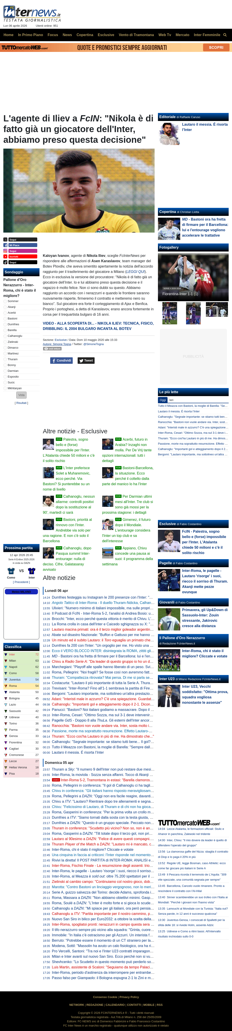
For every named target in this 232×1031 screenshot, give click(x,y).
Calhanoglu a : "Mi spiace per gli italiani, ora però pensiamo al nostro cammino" (119, 908)
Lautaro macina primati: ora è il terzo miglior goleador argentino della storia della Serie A (121, 629)
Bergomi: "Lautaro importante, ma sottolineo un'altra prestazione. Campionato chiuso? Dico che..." (129, 694)
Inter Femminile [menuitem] (207, 35)
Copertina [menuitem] (85, 35)
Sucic (11, 382)
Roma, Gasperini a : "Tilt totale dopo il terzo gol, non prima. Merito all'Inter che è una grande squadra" (137, 833)
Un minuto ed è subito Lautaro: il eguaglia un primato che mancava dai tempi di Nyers (123, 640)
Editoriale (167, 117)
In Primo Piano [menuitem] (30, 35)
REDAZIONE (95, 1004)
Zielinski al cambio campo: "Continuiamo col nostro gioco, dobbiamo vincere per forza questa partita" (131, 882)
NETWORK (76, 1004)
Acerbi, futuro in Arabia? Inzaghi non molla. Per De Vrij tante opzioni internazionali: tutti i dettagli (127, 450)
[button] (21, 395)
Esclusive (61, 340)
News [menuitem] (67, 35)
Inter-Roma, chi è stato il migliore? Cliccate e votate (92, 849)
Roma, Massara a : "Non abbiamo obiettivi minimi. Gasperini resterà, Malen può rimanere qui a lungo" (137, 898)
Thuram (13, 359)
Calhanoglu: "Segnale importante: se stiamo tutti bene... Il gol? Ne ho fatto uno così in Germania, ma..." (133, 742)
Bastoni (12, 318)
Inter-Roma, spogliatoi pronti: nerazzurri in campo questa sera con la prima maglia (117, 924)
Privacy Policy (129, 997)
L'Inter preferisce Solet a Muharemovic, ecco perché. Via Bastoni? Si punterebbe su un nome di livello (66, 478)
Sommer (13, 301)
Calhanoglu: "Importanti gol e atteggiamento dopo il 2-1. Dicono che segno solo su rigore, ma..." (127, 704)
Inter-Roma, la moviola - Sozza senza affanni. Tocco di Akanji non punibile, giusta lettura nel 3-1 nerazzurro (136, 775)
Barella (12, 330)
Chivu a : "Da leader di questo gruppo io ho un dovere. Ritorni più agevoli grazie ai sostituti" (135, 661)
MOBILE (148, 1004)
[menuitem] (224, 35)
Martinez (13, 353)
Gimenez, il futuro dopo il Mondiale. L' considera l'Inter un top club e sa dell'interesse (126, 530)
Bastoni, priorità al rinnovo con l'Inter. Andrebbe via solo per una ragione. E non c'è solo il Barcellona (67, 530)
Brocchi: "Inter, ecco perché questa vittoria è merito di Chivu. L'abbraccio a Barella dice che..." (126, 619)
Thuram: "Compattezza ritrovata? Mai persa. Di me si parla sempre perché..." (113, 677)
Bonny (12, 365)
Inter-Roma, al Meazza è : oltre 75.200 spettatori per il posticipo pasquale (116, 876)
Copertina (167, 212)
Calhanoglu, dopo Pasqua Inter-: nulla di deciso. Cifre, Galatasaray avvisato (67, 558)
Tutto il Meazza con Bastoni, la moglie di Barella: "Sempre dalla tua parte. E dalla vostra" (122, 747)
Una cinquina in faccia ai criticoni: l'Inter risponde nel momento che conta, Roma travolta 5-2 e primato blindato (139, 855)
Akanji (12, 307)
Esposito (13, 376)
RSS (160, 1004)
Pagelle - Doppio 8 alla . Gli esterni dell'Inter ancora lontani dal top (113, 720)
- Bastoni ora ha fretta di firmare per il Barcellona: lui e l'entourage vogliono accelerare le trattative (132, 656)
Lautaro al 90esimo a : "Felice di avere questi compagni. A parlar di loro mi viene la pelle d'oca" (131, 839)
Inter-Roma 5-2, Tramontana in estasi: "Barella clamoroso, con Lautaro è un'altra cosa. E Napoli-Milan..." (139, 780)
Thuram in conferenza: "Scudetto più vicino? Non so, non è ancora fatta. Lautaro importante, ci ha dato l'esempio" (141, 828)
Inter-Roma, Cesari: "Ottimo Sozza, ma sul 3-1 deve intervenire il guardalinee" (113, 715)
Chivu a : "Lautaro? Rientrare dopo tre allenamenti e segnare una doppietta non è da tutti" (125, 801)
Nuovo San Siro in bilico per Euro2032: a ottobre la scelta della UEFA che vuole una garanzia (125, 919)
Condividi (61, 361)
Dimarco (13, 347)
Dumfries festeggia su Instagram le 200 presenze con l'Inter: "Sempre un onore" (115, 597)
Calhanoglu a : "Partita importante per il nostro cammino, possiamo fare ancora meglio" (123, 914)
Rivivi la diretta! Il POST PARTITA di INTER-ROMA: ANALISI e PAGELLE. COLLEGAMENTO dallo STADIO (137, 860)
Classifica (13, 647)
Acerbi (12, 312)
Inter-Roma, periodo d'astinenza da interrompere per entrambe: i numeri (109, 972)
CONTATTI (134, 1004)
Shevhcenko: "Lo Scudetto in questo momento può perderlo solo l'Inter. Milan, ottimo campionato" (129, 962)
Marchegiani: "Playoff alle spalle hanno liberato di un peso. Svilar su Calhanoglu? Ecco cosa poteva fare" (135, 667)
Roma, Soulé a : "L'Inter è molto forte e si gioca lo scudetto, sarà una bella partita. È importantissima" (137, 903)
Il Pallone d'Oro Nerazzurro (182, 638)
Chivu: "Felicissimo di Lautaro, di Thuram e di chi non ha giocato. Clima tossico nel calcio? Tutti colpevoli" (135, 807)
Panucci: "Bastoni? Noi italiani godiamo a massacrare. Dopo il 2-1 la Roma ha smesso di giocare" (129, 710)
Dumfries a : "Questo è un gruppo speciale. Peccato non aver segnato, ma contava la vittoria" (130, 823)
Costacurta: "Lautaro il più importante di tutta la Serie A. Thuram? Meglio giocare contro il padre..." (129, 683)
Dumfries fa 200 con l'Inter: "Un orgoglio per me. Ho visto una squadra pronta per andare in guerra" (130, 645)
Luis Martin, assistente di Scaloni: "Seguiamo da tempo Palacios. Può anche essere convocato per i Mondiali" (138, 967)
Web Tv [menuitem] (164, 35)
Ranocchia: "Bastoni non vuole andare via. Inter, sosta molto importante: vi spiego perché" (123, 726)
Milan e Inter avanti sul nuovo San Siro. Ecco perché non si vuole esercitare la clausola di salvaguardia (133, 956)
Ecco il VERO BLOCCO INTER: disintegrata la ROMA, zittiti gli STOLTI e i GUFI (115, 651)
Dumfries (13, 324)
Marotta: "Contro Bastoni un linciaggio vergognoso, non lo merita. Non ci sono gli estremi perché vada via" (136, 887)
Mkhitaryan (15, 388)
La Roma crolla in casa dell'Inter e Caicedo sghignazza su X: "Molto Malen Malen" (117, 624)
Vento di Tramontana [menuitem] (136, 35)
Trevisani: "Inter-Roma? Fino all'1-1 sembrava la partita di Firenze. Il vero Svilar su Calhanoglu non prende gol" (139, 688)
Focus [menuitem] (53, 35)
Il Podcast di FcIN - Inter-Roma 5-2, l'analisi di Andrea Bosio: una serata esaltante (116, 613)
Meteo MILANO (21, 591)
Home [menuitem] (8, 35)
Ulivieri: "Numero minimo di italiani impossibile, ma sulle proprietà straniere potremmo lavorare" (127, 608)
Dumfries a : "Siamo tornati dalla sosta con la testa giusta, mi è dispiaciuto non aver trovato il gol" (131, 817)
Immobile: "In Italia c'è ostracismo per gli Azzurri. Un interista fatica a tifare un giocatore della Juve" (130, 935)
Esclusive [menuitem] (106, 35)
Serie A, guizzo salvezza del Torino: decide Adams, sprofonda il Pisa (106, 892)
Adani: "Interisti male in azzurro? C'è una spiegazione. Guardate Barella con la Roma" (120, 699)
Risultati (21, 403)
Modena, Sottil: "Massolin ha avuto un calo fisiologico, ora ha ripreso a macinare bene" (120, 946)
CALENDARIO (115, 1004)
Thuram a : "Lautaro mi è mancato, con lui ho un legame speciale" (124, 844)
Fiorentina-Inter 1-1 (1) (180, 294)
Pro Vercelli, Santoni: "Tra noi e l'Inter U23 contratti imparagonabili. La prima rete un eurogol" (125, 951)
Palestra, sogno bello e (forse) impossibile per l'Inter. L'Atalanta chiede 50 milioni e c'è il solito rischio (69, 450)
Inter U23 (166, 679)
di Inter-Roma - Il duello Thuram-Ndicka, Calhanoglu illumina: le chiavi (119, 603)
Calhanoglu (15, 336)
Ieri (171, 400)
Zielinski (13, 342)
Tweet (86, 361)
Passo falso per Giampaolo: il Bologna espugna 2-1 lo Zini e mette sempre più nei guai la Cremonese (132, 978)
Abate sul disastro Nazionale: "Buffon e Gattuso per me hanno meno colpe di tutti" (116, 635)
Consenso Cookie (105, 997)
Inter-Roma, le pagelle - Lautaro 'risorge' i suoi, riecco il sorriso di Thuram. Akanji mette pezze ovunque (133, 871)
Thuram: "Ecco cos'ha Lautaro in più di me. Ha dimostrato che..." (103, 736)
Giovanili (166, 602)
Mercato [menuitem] (182, 35)
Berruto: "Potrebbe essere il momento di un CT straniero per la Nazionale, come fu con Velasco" (128, 940)
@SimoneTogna (93, 344)
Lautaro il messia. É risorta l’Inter (78, 752)
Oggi (163, 400)
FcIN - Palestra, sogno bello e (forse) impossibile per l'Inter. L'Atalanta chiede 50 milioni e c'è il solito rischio (204, 542)
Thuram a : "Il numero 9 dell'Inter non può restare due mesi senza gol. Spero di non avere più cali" (132, 769)
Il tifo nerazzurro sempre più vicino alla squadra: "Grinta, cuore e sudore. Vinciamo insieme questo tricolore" (137, 930)
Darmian (13, 370)
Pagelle (165, 563)
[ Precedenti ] (21, 582)
